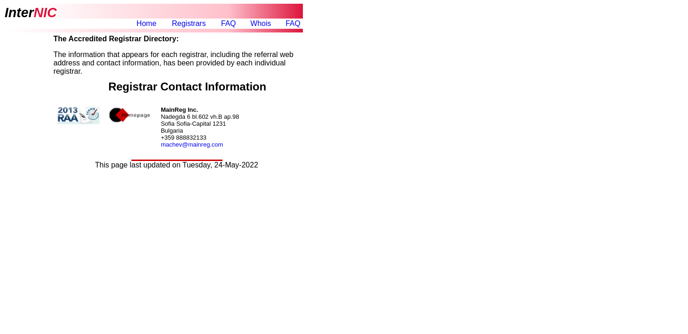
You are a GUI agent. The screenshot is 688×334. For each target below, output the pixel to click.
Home (147, 23)
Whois (260, 23)
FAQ (228, 23)
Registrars (189, 23)
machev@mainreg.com (192, 144)
